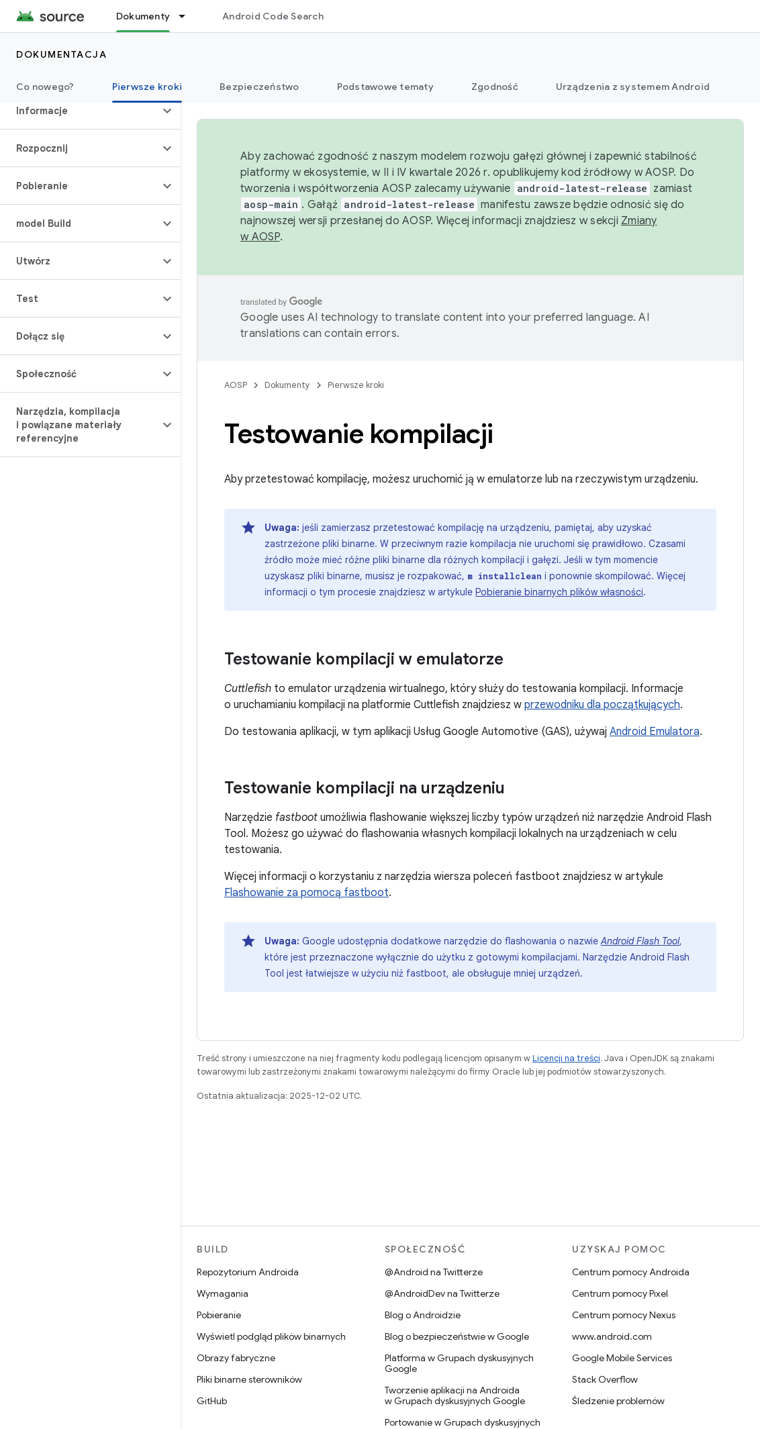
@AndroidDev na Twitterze (442, 1293)
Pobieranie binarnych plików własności (559, 592)
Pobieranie (219, 1315)
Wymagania (222, 1293)
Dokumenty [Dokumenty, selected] (143, 16)
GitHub (212, 1401)
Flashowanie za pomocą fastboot (306, 892)
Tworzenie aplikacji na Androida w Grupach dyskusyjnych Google (455, 1395)
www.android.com (612, 1336)
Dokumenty (287, 385)
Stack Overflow (605, 1379)
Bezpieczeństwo (259, 87)
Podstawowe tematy (385, 87)
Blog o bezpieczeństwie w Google (457, 1336)
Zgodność (494, 87)
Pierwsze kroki (356, 385)
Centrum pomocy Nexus (623, 1315)
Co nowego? (45, 87)
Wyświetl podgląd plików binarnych (271, 1336)
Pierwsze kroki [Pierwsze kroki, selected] (147, 87)
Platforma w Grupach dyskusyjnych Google (459, 1363)
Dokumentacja (61, 54)
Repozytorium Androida (248, 1272)
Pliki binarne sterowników (249, 1379)
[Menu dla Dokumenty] (188, 16)
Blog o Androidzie (423, 1315)
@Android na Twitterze (434, 1272)
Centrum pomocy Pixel (620, 1293)
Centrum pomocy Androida (631, 1272)
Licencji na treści (566, 1058)
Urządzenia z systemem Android (633, 87)
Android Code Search (273, 16)
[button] (79, 110)
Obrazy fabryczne (236, 1358)
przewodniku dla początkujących (602, 704)
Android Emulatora (655, 731)
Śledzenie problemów (618, 1401)
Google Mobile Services (622, 1358)
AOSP (235, 385)
